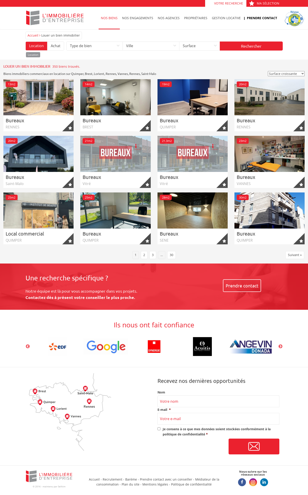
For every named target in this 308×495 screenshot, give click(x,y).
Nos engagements (137, 18)
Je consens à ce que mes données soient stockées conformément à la (217, 431)
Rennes (111, 74)
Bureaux (15, 120)
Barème (131, 479)
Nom (161, 392)
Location (36, 45)
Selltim (61, 486)
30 (171, 255)
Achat (55, 45)
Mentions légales (155, 484)
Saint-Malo (148, 74)
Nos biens (109, 18)
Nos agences (169, 18)
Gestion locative (226, 18)
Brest (89, 74)
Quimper (77, 74)
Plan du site (130, 484)
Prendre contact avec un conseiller (166, 479)
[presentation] (191, 447)
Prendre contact (262, 18)
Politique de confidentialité (191, 484)
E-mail (164, 410)
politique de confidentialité (184, 434)
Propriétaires (195, 18)
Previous (27, 346)
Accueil (33, 35)
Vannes (123, 74)
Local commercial (25, 233)
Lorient (99, 74)
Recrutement (112, 479)
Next (280, 346)
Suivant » (295, 255)
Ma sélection (264, 3)
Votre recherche (228, 3)
